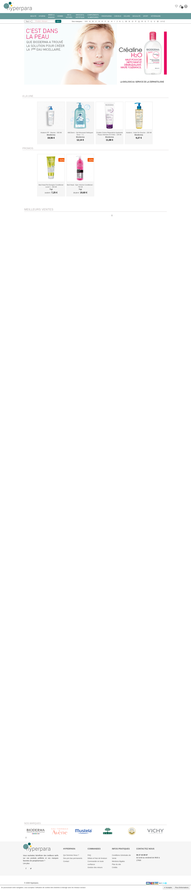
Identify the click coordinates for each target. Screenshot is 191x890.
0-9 (86, 21)
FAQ (89, 855)
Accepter (168, 887)
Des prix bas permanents (72, 858)
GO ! (58, 21)
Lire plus (26, 863)
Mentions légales (118, 861)
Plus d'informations (181, 887)
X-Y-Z (163, 21)
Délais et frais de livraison (97, 858)
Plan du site (116, 864)
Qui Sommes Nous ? (71, 855)
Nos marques (77, 21)
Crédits (114, 867)
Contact (66, 861)
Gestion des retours (95, 867)
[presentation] (111, 215)
